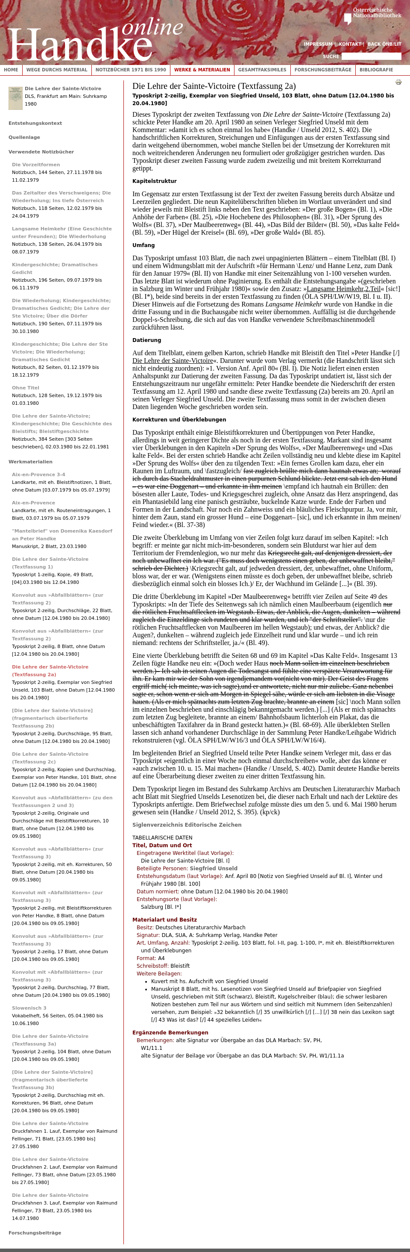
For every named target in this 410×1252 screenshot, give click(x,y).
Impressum (318, 44)
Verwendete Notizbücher (41, 152)
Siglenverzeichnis (157, 825)
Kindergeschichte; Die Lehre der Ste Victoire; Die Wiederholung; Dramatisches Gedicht (60, 352)
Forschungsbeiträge (323, 70)
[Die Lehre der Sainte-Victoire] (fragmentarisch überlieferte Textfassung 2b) (52, 718)
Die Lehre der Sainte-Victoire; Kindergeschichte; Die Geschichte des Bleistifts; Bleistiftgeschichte (62, 423)
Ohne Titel (25, 388)
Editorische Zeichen (213, 825)
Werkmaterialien (31, 462)
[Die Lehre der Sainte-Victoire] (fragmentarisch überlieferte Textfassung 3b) (52, 1079)
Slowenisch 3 (29, 1008)
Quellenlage (24, 137)
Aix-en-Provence (33, 503)
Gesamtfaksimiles (262, 70)
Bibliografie (376, 70)
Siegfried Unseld (213, 869)
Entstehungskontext (35, 123)
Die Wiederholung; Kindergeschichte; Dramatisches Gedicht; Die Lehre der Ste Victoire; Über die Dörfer (61, 308)
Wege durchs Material (57, 70)
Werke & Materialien (202, 70)
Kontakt (350, 44)
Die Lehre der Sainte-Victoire (63, 88)
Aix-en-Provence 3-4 (38, 474)
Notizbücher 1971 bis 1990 (131, 70)
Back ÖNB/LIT (384, 44)
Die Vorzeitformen (36, 165)
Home (11, 70)
